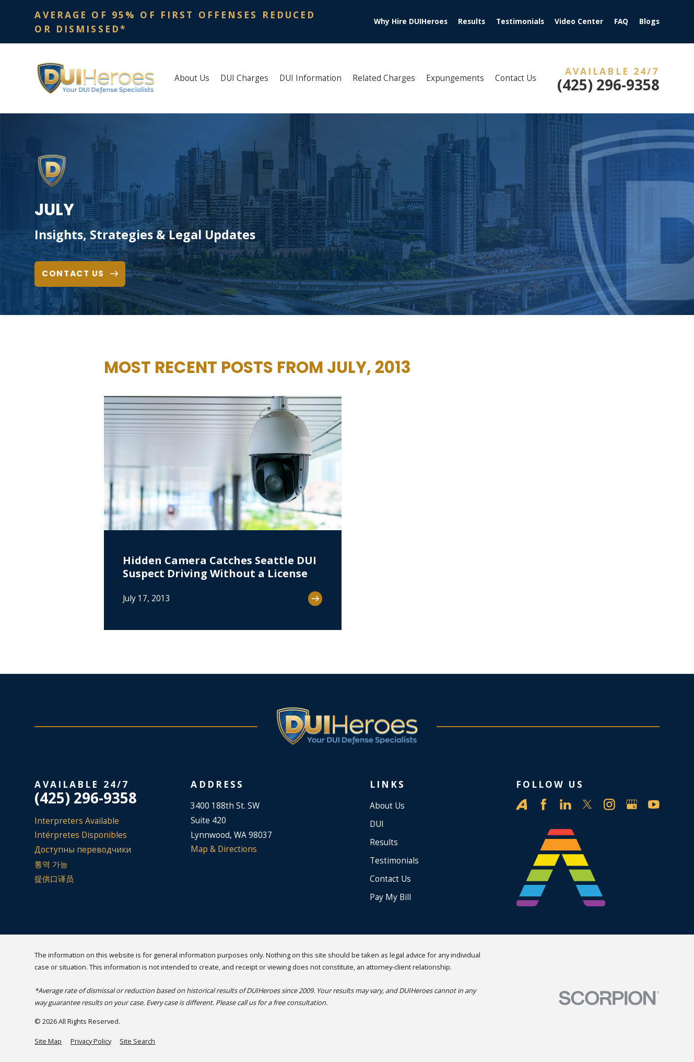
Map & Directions (224, 849)
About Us (387, 805)
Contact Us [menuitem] (515, 78)
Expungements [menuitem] (455, 78)
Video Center (579, 21)
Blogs (649, 21)
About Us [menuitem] (191, 78)
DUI (377, 824)
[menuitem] (48, 1041)
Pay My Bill (390, 897)
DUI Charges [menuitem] (244, 78)
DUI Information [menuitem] (310, 78)
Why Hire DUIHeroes (411, 21)
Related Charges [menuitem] (383, 78)
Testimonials (520, 21)
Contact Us (390, 878)
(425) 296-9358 (608, 85)
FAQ (621, 21)
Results (471, 21)
